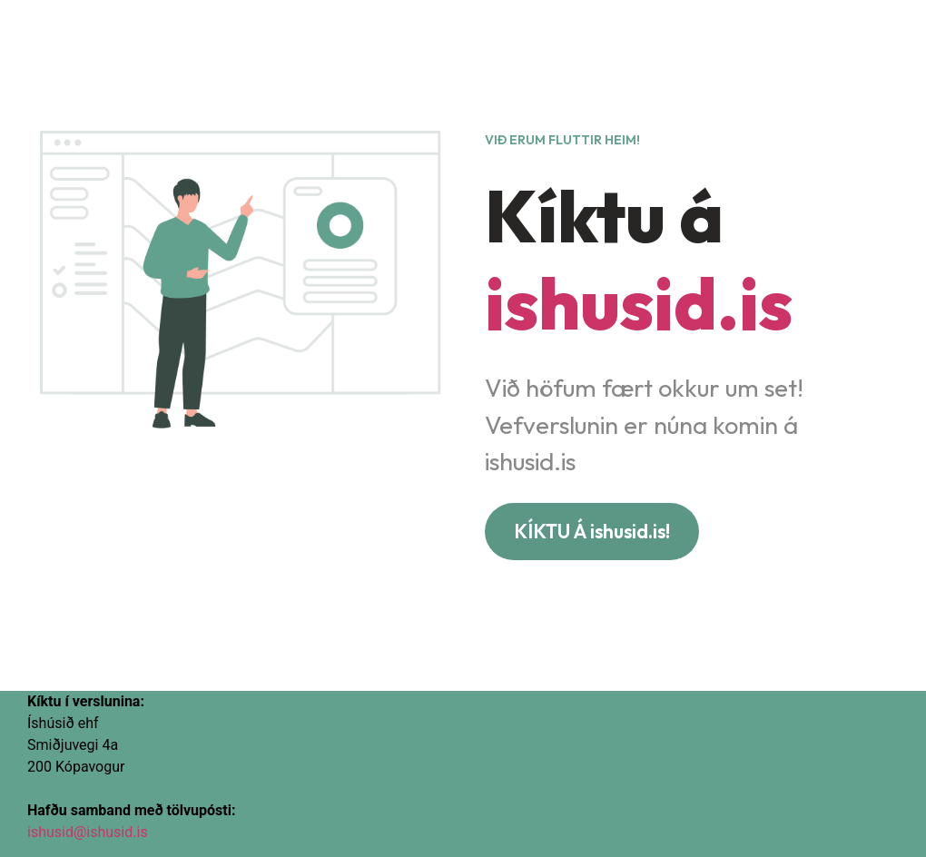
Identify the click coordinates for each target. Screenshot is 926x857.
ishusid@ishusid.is (87, 832)
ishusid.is (639, 303)
